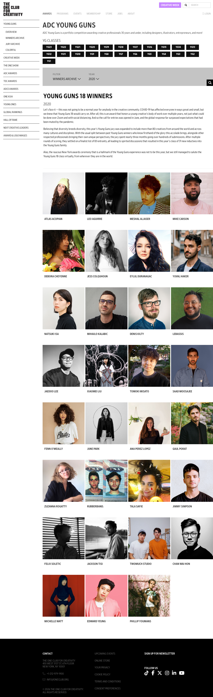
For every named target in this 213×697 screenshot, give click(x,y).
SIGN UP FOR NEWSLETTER (159, 653)
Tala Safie (136, 506)
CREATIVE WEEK (170, 5)
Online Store (102, 660)
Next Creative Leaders (16, 127)
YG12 (49, 54)
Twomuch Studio (141, 564)
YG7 (121, 54)
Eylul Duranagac (141, 276)
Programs (62, 13)
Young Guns (10, 24)
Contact (48, 653)
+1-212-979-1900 (55, 673)
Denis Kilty (137, 334)
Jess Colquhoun (97, 276)
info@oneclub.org (58, 679)
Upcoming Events (105, 653)
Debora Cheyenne (55, 276)
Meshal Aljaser (140, 219)
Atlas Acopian (53, 219)
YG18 (120, 47)
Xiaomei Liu (94, 391)
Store (109, 13)
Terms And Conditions (108, 681)
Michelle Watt (53, 621)
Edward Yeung (96, 621)
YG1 (49, 61)
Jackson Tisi (95, 564)
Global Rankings (13, 112)
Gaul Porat (180, 449)
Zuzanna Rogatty (55, 506)
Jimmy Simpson (182, 506)
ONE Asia (8, 96)
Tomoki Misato (139, 391)
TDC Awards (10, 81)
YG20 (92, 47)
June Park (93, 449)
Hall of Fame (10, 120)
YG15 (163, 47)
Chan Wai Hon (181, 564)
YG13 (192, 47)
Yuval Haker (181, 276)
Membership (94, 13)
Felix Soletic (52, 564)
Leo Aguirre (94, 219)
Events (78, 13)
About (131, 13)
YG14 (178, 47)
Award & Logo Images (15, 135)
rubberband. (95, 506)
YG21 (77, 47)
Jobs (120, 13)
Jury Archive (13, 44)
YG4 (164, 54)
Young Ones (10, 104)
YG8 (106, 54)
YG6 (135, 54)
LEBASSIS (178, 334)
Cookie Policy (102, 674)
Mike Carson (181, 219)
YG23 (49, 47)
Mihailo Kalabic (97, 334)
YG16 (149, 47)
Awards (47, 13)
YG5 (149, 54)
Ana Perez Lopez (140, 449)
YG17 (135, 47)
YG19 (106, 47)
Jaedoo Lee (51, 391)
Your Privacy (102, 667)
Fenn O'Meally (53, 449)
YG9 (92, 54)
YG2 (193, 54)
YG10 (77, 54)
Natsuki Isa (51, 334)
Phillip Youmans (140, 621)
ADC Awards (10, 73)
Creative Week (12, 57)
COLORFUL (11, 50)
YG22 (63, 47)
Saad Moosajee (182, 391)
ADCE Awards (11, 89)
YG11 (63, 54)
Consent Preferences (107, 688)
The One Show (11, 65)
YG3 (178, 54)
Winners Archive (15, 38)
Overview (11, 32)
